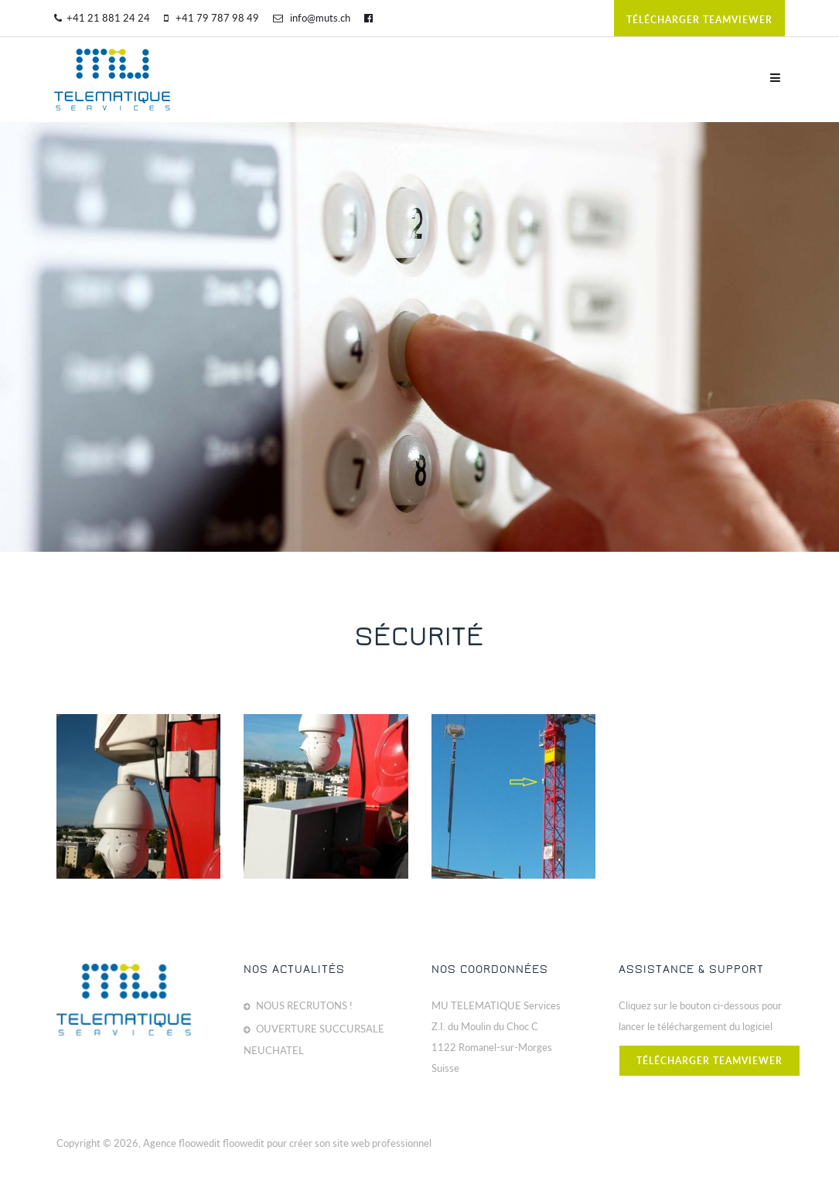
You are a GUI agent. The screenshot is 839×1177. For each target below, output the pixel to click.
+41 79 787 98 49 (211, 18)
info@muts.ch (311, 18)
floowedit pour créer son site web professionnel (327, 1143)
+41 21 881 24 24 (102, 18)
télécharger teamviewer (699, 20)
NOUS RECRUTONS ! (304, 1005)
